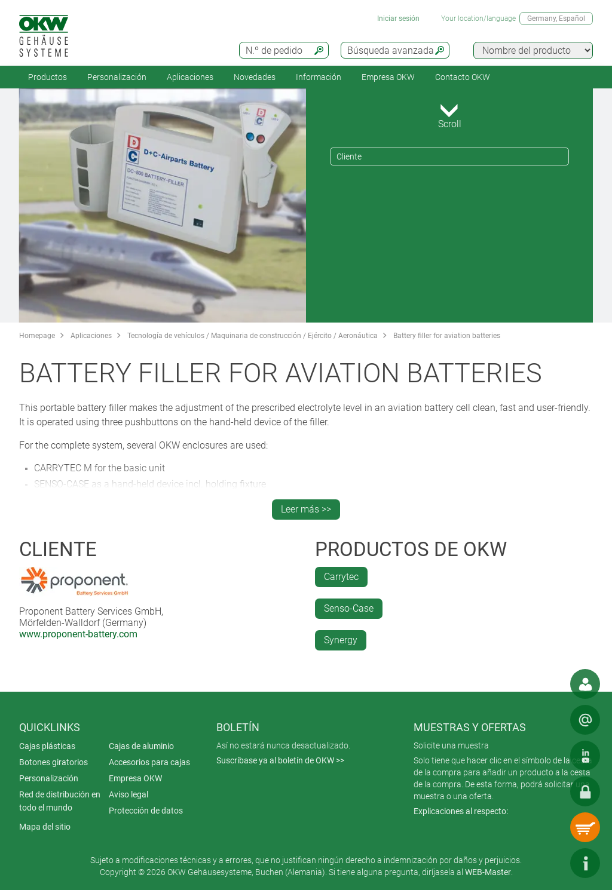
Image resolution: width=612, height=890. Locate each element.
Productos (47, 77)
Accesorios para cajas (149, 762)
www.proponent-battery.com (78, 634)
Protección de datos (146, 810)
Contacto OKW (462, 77)
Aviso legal (128, 794)
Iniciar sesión (398, 18)
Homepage (37, 336)
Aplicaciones (190, 77)
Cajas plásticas (47, 746)
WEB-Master (488, 872)
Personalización (116, 77)
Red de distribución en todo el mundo (59, 801)
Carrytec (341, 576)
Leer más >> (306, 509)
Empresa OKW (388, 77)
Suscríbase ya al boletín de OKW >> (280, 760)
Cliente (349, 156)
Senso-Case (349, 608)
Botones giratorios (53, 762)
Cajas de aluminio (141, 746)
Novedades (255, 77)
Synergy (340, 640)
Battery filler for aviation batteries (446, 336)
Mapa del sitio (45, 826)
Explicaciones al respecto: (461, 811)
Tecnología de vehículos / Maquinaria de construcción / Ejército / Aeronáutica (252, 336)
